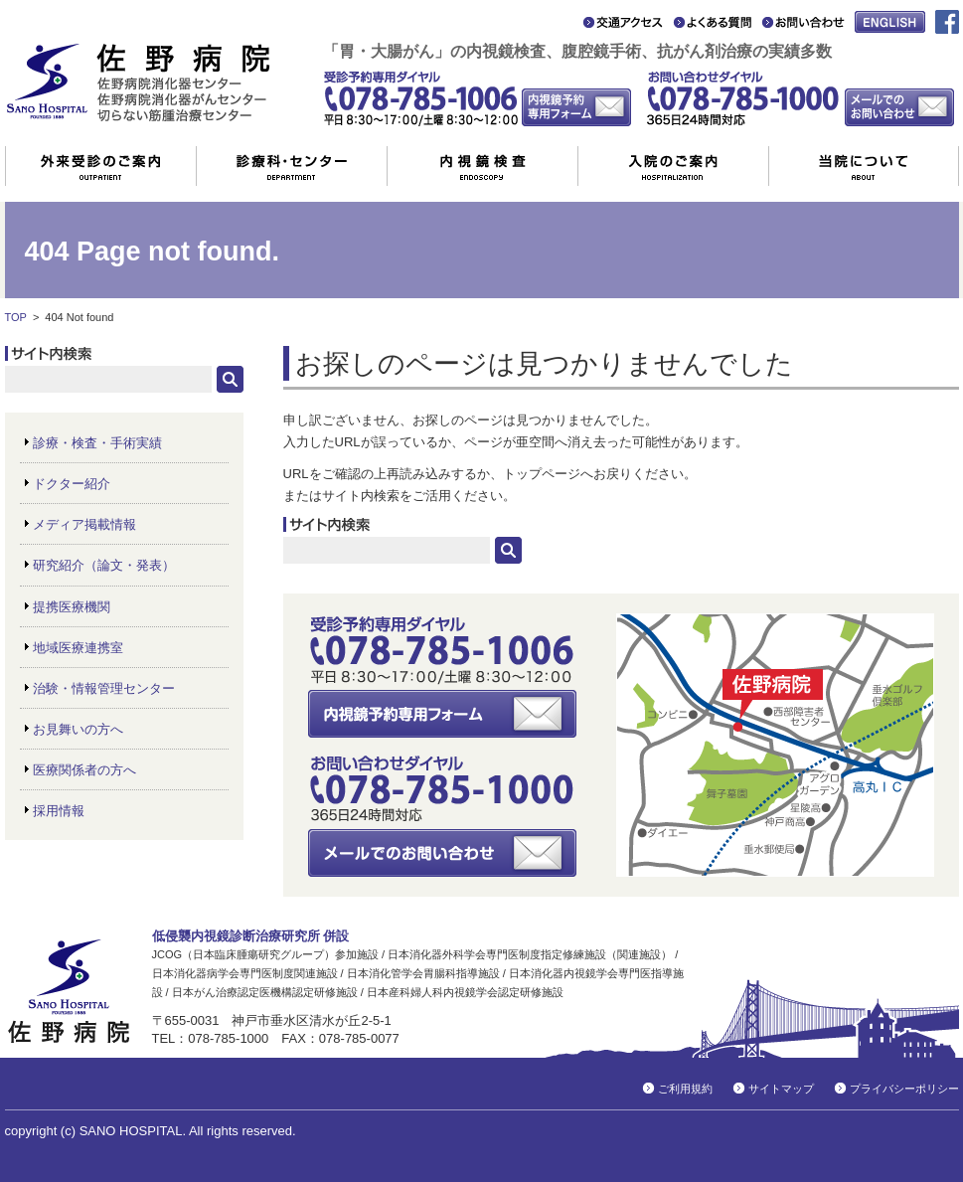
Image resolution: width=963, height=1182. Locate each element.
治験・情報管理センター (104, 688)
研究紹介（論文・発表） (104, 565)
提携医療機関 (71, 606)
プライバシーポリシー (904, 1089)
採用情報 (58, 810)
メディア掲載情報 (84, 524)
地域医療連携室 (78, 647)
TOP (16, 317)
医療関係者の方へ (84, 769)
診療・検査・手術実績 (97, 442)
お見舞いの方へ (78, 729)
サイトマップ (781, 1089)
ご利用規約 (685, 1089)
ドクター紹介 (71, 483)
